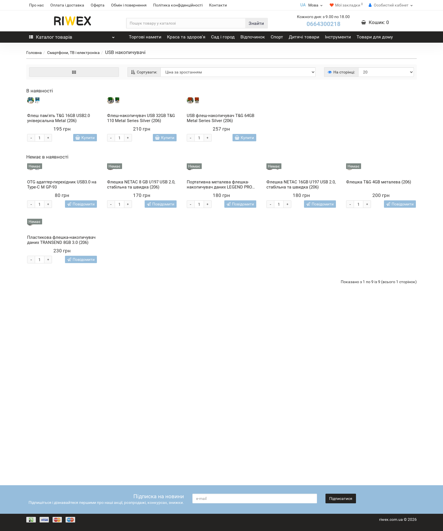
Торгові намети (145, 37)
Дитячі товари (304, 37)
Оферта (98, 5)
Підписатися (340, 498)
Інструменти (338, 37)
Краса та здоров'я (186, 37)
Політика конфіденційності (178, 5)
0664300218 (323, 24)
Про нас (36, 5)
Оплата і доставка (67, 5)
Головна (34, 52)
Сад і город (223, 37)
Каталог (72, 35)
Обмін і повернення (129, 5)
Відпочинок (252, 37)
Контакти (218, 5)
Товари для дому (375, 37)
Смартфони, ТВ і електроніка (73, 52)
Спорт (277, 37)
